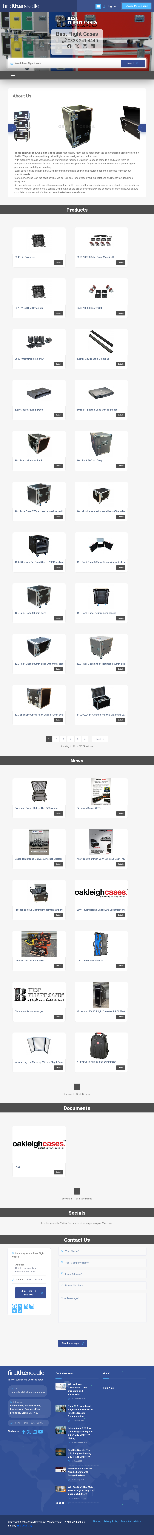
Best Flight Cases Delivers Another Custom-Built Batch (45, 858)
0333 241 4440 (80, 40)
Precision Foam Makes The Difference (36, 808)
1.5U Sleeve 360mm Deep (29, 409)
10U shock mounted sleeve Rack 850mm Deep (102, 511)
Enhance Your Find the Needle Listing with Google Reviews (80, 1472)
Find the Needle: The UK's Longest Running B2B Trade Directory (79, 1453)
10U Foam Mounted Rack (28, 460)
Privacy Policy (111, 1521)
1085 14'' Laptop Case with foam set (97, 409)
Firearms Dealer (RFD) (89, 808)
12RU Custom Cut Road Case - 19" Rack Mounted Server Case (49, 562)
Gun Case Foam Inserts (90, 960)
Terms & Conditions (131, 1521)
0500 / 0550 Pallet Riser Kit (29, 358)
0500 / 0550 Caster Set (89, 308)
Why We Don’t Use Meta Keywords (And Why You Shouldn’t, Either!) (81, 1490)
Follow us (111, 1387)
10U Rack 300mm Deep (89, 460)
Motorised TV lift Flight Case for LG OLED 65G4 (103, 1011)
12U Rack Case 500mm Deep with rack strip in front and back (110, 562)
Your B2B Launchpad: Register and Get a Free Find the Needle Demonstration (80, 1411)
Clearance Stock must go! (29, 1011)
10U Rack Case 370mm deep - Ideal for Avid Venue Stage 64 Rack (51, 511)
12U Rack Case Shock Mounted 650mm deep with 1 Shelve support (114, 663)
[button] (142, 128)
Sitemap (97, 1521)
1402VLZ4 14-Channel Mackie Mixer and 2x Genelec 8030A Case (112, 714)
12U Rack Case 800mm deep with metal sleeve (40, 663)
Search (133, 63)
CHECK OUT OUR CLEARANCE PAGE (96, 1062)
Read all (62, 1502)
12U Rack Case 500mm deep (30, 613)
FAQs (17, 1166)
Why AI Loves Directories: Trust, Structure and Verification (77, 1389)
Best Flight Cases (77, 34)
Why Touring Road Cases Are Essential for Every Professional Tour (114, 909)
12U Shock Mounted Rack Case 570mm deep (39, 714)
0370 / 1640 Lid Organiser (29, 308)
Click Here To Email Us (32, 1293)
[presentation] (81, 1331)
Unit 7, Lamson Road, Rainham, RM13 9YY (26, 1270)
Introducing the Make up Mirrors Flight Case (39, 1062)
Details (59, 262)
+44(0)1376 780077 (32, 1423)
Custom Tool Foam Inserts (29, 960)
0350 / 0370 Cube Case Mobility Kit (96, 257)
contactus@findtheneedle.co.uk (28, 1392)
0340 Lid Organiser (25, 257)
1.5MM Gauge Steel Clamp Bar (93, 358)
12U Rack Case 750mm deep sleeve (96, 613)
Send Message (73, 1343)
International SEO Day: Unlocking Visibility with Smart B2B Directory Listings (80, 1433)
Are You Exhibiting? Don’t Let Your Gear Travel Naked (106, 858)
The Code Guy (24, 1525)
